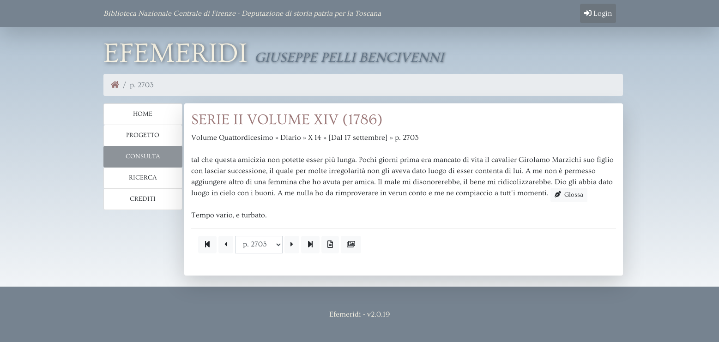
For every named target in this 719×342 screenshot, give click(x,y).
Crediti (143, 199)
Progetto (142, 135)
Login (598, 13)
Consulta (143, 156)
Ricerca (143, 177)
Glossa (569, 194)
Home (142, 114)
